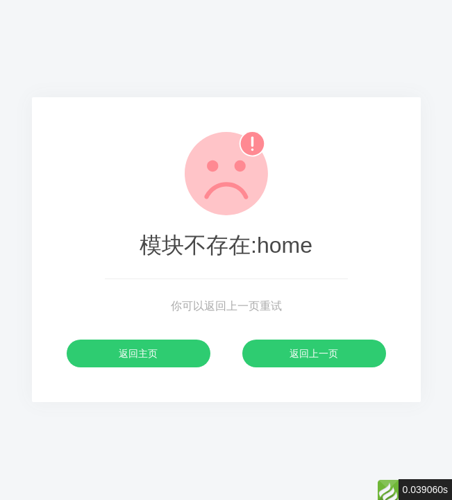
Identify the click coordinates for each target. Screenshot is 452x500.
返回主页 (138, 353)
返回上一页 (314, 353)
